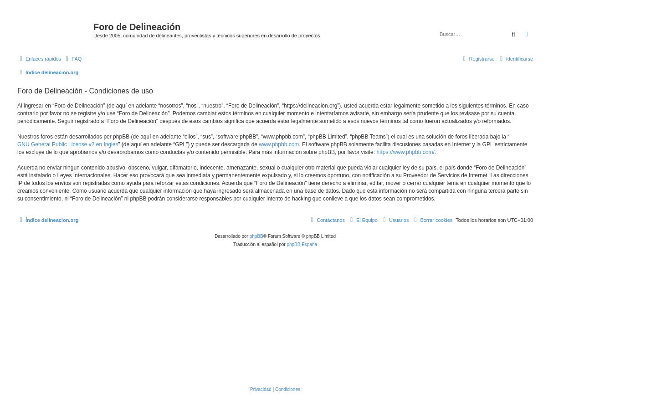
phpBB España (302, 244)
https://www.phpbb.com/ (405, 152)
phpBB (256, 236)
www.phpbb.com (279, 144)
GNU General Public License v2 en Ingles (67, 144)
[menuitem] (72, 58)
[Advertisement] (290, 317)
